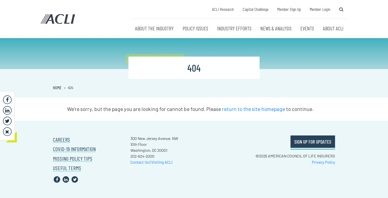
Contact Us (139, 162)
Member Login (320, 9)
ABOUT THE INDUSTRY (154, 28)
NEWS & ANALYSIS (275, 28)
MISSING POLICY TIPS (72, 158)
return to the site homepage (253, 109)
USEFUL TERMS (67, 168)
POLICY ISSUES (195, 28)
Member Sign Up (289, 9)
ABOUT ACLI (333, 28)
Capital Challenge (255, 9)
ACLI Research (223, 9)
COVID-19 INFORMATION (74, 149)
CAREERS (61, 139)
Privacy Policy (323, 162)
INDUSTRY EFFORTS (234, 28)
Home (57, 87)
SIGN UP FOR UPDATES (312, 142)
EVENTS (307, 28)
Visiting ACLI (161, 162)
